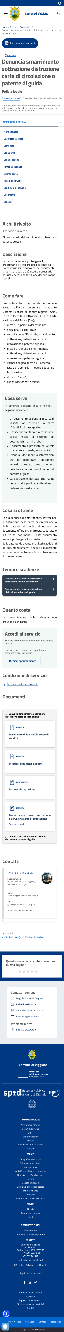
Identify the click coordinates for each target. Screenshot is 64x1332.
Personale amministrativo (30, 1144)
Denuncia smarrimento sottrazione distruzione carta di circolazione (23, 580)
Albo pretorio (30, 1230)
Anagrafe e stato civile (30, 1159)
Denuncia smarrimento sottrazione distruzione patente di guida (23, 590)
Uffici (30, 1132)
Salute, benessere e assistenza (30, 1198)
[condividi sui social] (9, 55)
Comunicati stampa (30, 1213)
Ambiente (30, 1194)
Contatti (30, 1240)
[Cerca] (58, 13)
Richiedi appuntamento (22, 661)
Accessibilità (55, 1321)
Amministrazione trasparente (30, 1234)
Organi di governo (30, 1129)
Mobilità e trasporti (30, 1183)
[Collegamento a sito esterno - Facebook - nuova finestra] (24, 1282)
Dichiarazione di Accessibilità (30, 1304)
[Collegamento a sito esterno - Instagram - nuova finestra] (30, 1282)
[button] (59, 3)
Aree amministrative (30, 1125)
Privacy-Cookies (14, 1321)
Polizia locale (25, 26)
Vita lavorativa (30, 1167)
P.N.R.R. (30, 1308)
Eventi (30, 1217)
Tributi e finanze (30, 1190)
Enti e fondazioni (30, 1136)
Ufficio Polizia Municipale (20, 873)
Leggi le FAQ (30, 1296)
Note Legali (30, 1321)
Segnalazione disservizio (30, 1300)
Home (4, 26)
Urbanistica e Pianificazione (30, 1175)
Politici (30, 1140)
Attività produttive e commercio (30, 1171)
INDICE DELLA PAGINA (14, 122)
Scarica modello (17, 824)
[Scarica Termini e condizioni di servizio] (20, 684)
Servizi (13, 26)
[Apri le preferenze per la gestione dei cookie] (5, 1326)
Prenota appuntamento (30, 1292)
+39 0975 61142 (30, 1256)
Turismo (30, 1179)
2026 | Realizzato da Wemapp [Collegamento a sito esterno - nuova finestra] (32, 1329)
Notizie (30, 1209)
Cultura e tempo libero (30, 1163)
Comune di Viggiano (36, 13)
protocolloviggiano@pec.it (30, 1260)
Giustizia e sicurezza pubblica (30, 1186)
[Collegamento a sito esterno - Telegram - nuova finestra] (35, 1282)
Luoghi (30, 1148)
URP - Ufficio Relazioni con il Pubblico (30, 1265)
